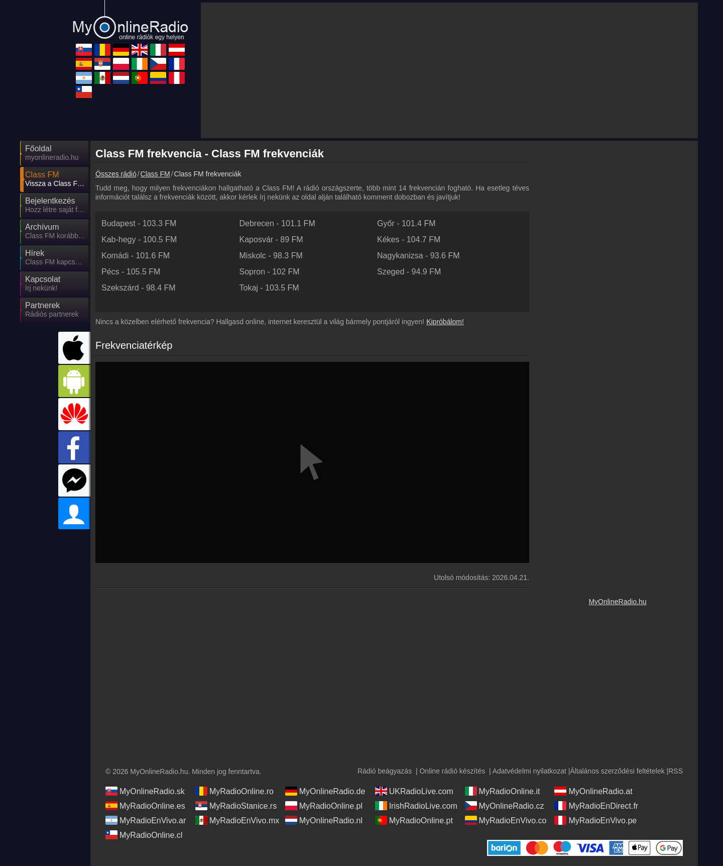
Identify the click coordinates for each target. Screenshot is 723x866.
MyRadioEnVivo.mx (237, 820)
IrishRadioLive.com (416, 805)
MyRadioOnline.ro (234, 791)
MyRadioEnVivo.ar (145, 820)
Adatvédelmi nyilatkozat (529, 771)
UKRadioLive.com (414, 791)
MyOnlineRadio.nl (324, 820)
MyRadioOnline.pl (324, 805)
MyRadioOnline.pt (414, 820)
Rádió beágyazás (384, 771)
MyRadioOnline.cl (143, 834)
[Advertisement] (617, 296)
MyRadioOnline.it (502, 791)
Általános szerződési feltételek (617, 771)
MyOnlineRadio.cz (504, 805)
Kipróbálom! (445, 322)
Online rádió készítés (452, 771)
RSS (675, 771)
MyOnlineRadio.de (325, 791)
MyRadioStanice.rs (236, 805)
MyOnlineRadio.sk (145, 791)
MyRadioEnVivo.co (506, 820)
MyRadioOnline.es (145, 805)
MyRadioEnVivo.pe (595, 820)
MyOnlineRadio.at (593, 791)
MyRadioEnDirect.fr (596, 805)
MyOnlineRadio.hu (617, 602)
